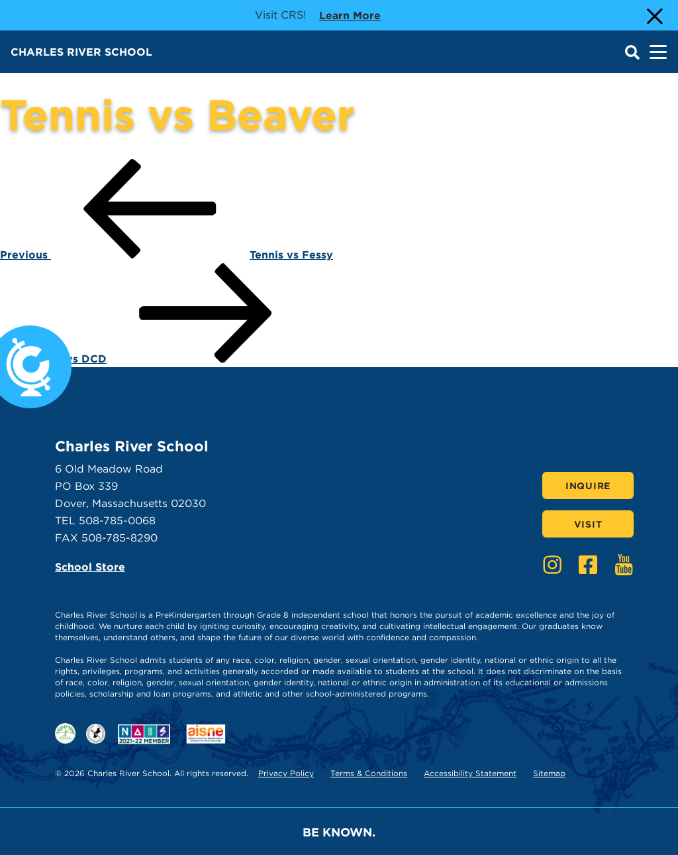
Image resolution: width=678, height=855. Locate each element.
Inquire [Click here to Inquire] (587, 486)
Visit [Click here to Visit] (588, 524)
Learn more (350, 14)
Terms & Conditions (368, 773)
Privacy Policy (286, 773)
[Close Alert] (653, 15)
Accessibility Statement (470, 773)
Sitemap (549, 773)
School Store (90, 567)
